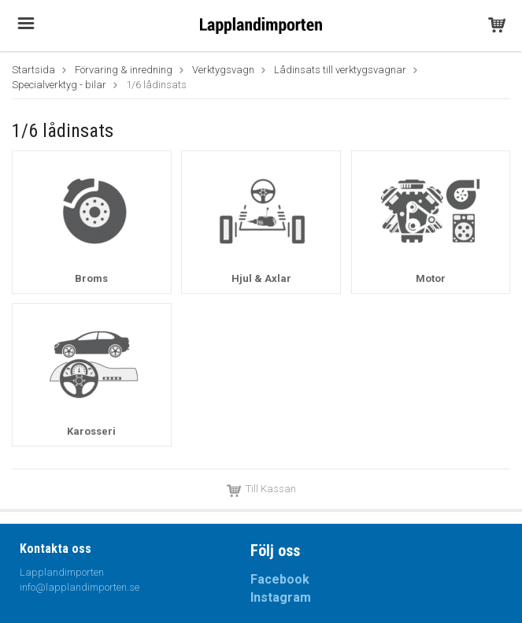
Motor (431, 278)
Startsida (33, 70)
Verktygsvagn (223, 70)
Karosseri (91, 431)
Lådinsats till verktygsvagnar (340, 70)
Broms (91, 278)
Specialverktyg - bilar (59, 85)
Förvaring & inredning (123, 70)
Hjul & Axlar (261, 278)
